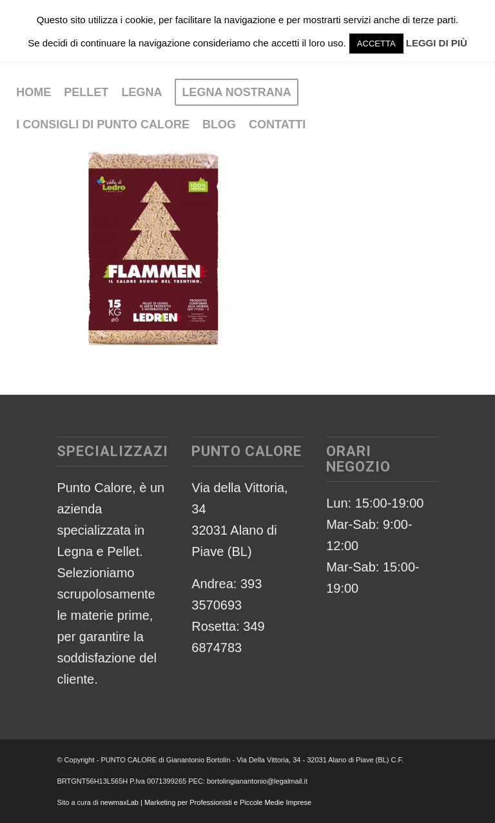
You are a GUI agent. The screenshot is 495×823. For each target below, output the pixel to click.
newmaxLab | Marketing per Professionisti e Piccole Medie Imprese (206, 802)
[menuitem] (33, 92)
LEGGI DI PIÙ (436, 42)
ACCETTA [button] (376, 43)
